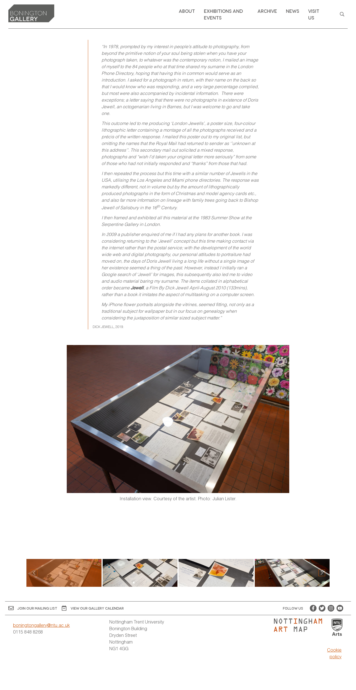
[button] (321, 573)
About (187, 10)
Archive (267, 10)
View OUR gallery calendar (93, 608)
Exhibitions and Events (223, 14)
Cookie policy (334, 653)
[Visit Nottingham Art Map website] (300, 625)
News (292, 10)
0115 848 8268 (28, 631)
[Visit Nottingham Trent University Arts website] (337, 627)
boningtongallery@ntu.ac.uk (41, 625)
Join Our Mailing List (32, 608)
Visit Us (313, 14)
